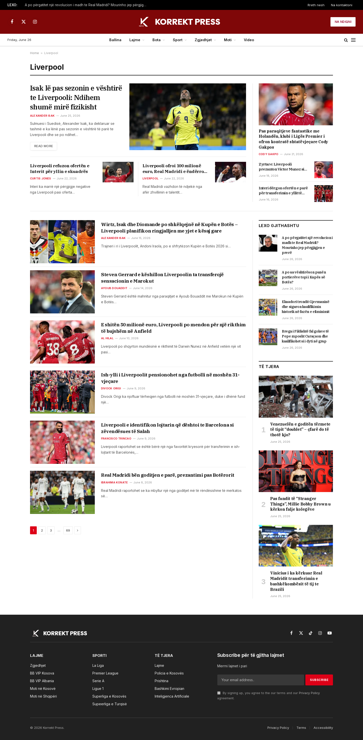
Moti (228, 40)
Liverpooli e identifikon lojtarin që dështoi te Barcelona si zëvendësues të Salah (167, 428)
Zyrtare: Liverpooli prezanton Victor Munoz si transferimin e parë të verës (283, 167)
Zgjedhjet (203, 40)
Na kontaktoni (341, 5)
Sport (177, 40)
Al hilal (107, 338)
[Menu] (353, 40)
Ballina (115, 40)
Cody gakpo (268, 154)
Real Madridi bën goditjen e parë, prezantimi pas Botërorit (167, 475)
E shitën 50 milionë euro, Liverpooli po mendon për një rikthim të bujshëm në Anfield (173, 328)
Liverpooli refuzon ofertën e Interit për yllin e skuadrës (59, 168)
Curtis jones (40, 178)
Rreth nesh (316, 5)
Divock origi (111, 388)
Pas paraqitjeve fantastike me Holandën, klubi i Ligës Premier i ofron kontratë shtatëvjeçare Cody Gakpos (293, 139)
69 (68, 530)
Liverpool (150, 178)
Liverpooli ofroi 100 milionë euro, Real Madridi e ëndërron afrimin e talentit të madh (175, 168)
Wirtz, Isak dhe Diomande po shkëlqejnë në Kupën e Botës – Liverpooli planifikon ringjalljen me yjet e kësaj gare (169, 227)
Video (249, 40)
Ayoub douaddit (114, 288)
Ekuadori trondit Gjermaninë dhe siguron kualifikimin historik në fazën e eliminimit (305, 307)
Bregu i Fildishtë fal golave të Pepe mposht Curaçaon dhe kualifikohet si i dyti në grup (305, 336)
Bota (156, 40)
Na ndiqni (343, 22)
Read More (43, 146)
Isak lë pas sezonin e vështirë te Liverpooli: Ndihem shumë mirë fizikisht (76, 97)
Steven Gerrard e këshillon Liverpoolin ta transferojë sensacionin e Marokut (162, 277)
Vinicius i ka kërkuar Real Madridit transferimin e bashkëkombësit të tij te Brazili (296, 581)
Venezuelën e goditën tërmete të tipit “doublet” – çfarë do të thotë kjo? (300, 429)
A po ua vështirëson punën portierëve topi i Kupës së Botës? (304, 277)
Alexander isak (42, 115)
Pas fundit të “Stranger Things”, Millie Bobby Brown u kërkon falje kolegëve (300, 504)
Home (34, 53)
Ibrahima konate (114, 482)
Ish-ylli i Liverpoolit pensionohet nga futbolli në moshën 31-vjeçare (170, 378)
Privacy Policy (309, 693)
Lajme (134, 40)
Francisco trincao (116, 438)
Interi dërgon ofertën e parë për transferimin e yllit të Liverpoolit (283, 191)
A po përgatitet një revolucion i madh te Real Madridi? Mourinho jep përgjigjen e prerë (87, 5)
